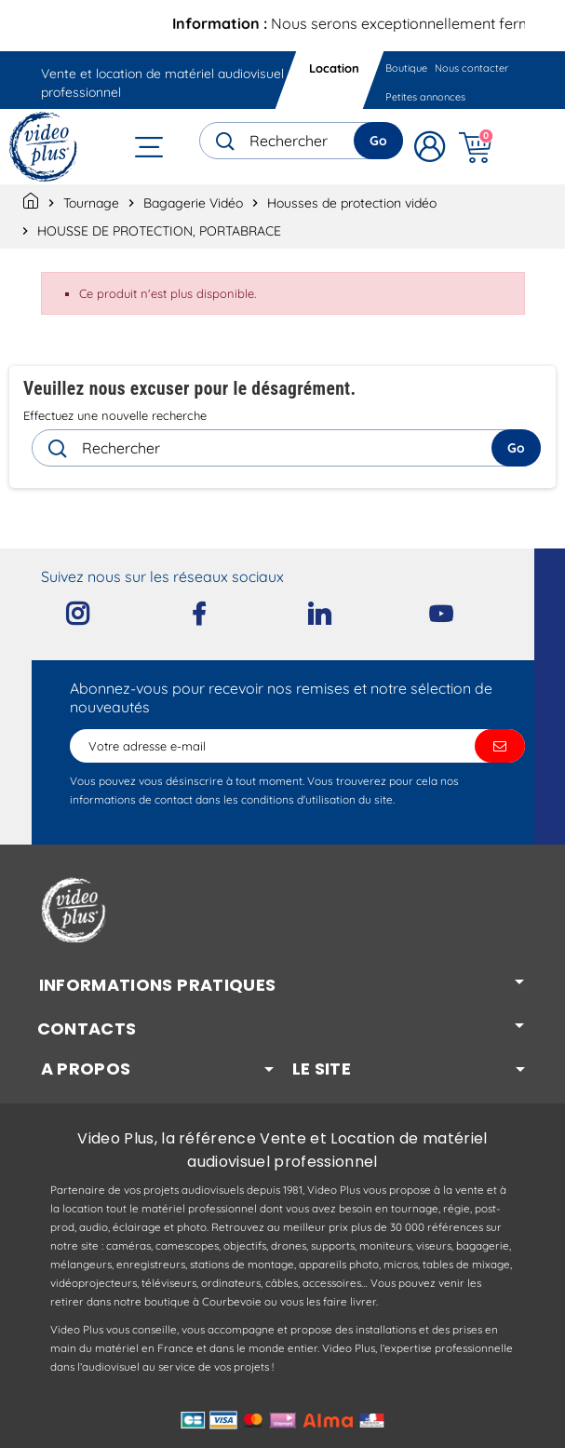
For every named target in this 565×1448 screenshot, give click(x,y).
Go (378, 140)
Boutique (406, 67)
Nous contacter (471, 67)
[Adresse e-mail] (297, 746)
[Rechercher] (301, 140)
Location (334, 68)
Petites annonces (425, 96)
